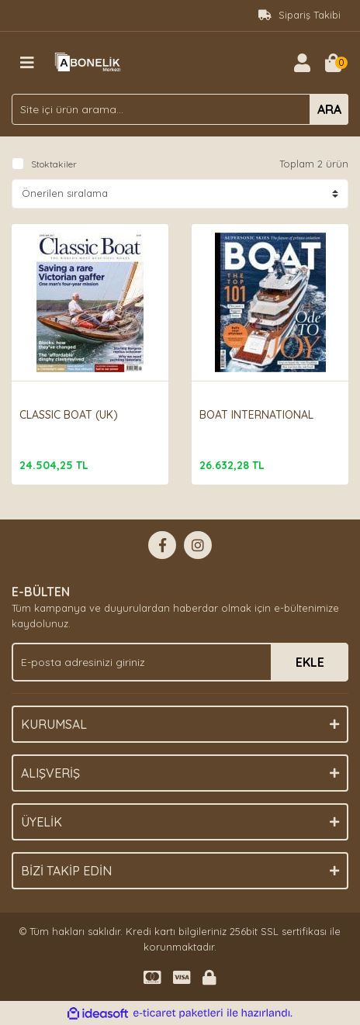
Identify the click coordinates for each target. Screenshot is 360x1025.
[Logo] (88, 61)
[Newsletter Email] (180, 662)
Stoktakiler (54, 164)
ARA (329, 109)
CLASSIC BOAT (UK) (68, 415)
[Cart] (332, 62)
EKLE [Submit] (310, 662)
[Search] (180, 109)
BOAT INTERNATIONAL (256, 415)
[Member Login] (301, 62)
